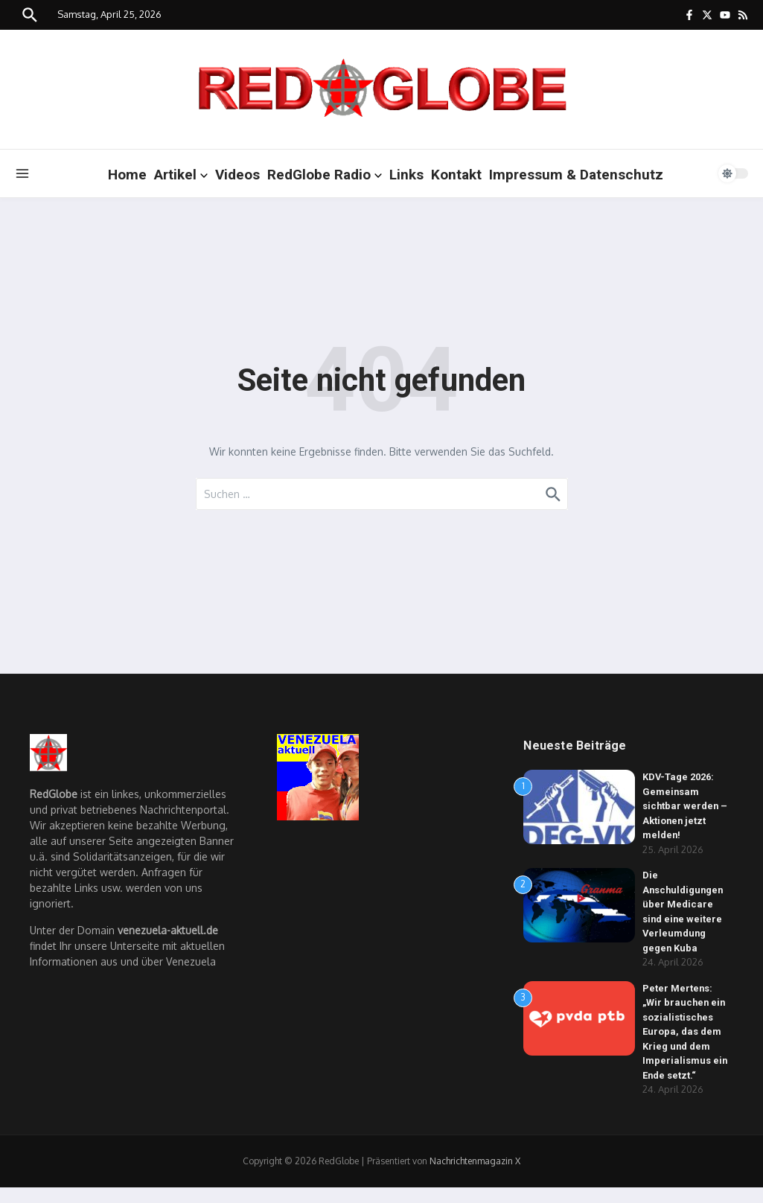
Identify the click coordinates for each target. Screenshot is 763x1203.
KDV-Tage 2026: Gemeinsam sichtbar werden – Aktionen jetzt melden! (685, 805)
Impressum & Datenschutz (576, 174)
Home (127, 174)
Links (406, 174)
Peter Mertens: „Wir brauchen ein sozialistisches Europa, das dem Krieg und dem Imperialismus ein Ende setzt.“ (685, 1032)
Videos (237, 174)
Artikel (181, 174)
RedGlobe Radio (324, 174)
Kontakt (456, 174)
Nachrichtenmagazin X (475, 1161)
